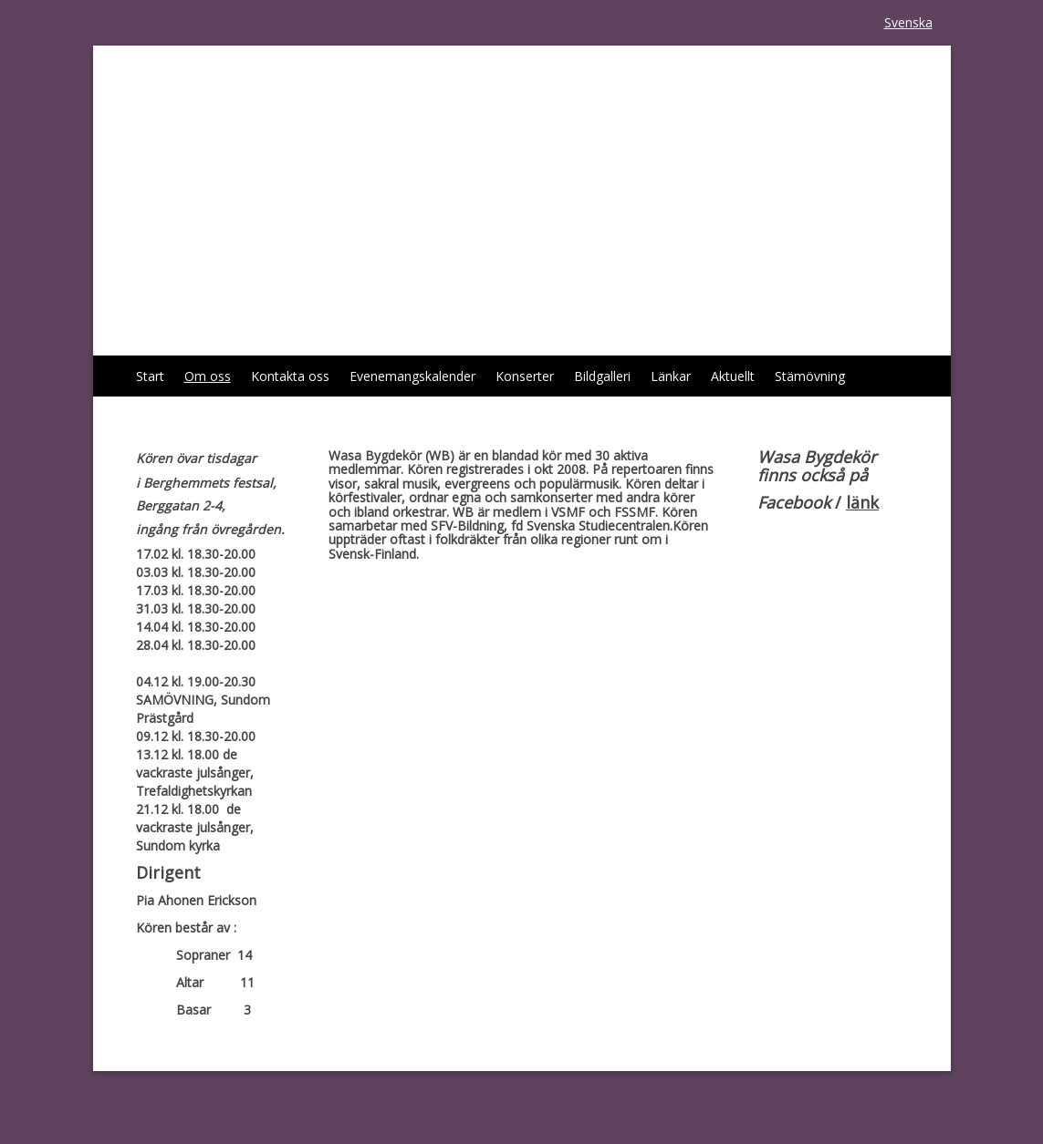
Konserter (524, 376)
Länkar (671, 376)
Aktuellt (733, 376)
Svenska (908, 22)
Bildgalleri (602, 376)
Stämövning (810, 376)
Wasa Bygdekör (252, 95)
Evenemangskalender (412, 376)
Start (150, 376)
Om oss (207, 376)
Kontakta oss (290, 376)
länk (862, 502)
